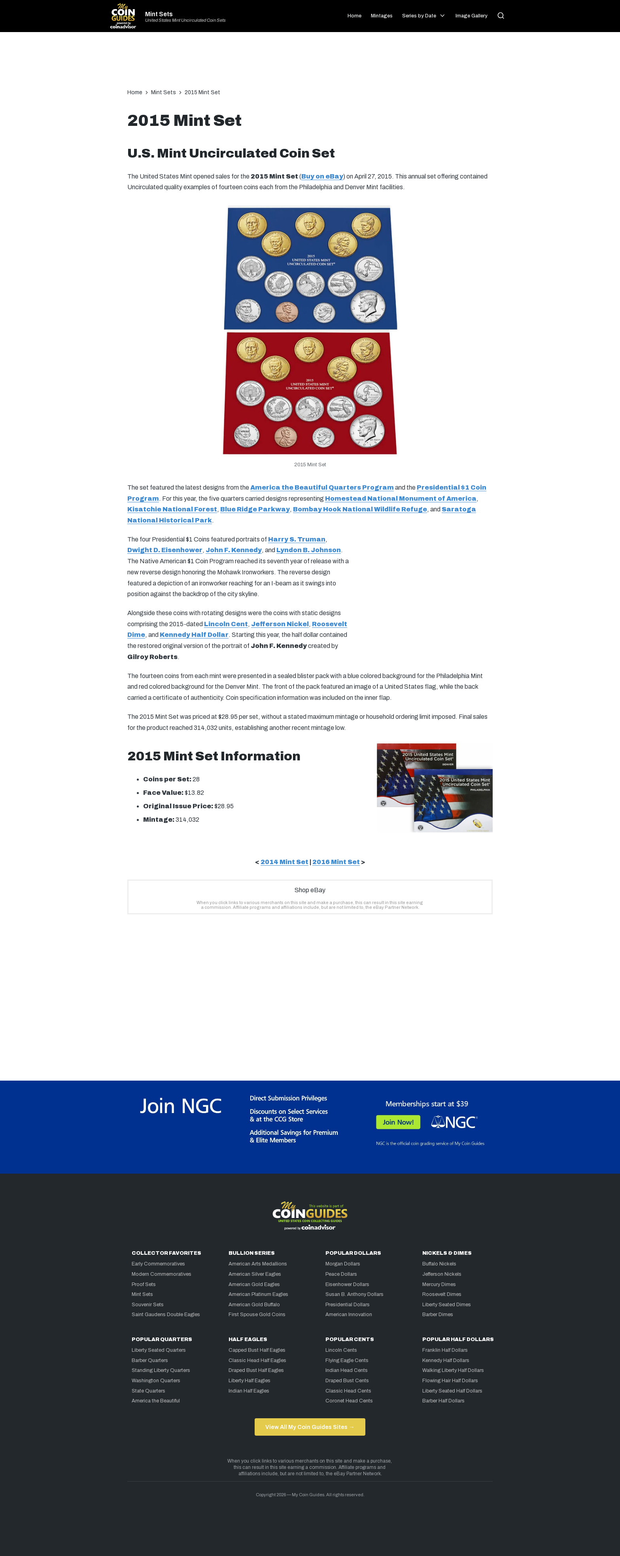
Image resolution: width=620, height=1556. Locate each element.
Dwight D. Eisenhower (164, 550)
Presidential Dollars (347, 1304)
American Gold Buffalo (254, 1304)
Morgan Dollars (342, 1264)
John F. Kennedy (234, 550)
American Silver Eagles (255, 1274)
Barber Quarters (150, 1360)
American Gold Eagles (254, 1284)
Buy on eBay (322, 176)
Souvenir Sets (148, 1304)
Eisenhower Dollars (347, 1284)
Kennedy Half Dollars (445, 1360)
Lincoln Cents (341, 1350)
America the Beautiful (156, 1401)
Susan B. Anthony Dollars (354, 1294)
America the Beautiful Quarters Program (322, 487)
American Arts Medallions (258, 1264)
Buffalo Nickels (439, 1264)
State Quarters (148, 1391)
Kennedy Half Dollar (194, 634)
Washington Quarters (156, 1380)
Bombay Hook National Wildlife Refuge (360, 509)
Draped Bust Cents (347, 1380)
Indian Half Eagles (249, 1391)
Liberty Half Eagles (249, 1380)
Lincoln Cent (226, 624)
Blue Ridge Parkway (255, 509)
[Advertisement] (310, 64)
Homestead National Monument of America (400, 498)
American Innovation (348, 1314)
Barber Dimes (437, 1314)
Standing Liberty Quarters (161, 1370)
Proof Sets (144, 1284)
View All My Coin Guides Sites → (309, 1427)
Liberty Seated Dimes (446, 1304)
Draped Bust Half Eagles (256, 1370)
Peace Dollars (341, 1274)
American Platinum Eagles (258, 1294)
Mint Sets (159, 14)
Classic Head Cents (348, 1391)
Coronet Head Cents (349, 1401)
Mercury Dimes (439, 1284)
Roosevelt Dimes (441, 1294)
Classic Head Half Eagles (257, 1360)
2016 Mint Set (336, 862)
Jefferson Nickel (280, 624)
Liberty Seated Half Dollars (452, 1391)
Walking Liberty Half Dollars (453, 1370)
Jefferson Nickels (441, 1274)
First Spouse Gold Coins (257, 1314)
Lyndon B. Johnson (308, 550)
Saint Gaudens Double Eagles (166, 1314)
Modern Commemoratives (161, 1274)
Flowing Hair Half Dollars (450, 1380)
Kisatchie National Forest (172, 509)
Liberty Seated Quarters (159, 1350)
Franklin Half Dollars (445, 1350)
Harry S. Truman (296, 539)
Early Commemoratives (158, 1264)
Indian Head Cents (346, 1370)
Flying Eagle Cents (347, 1360)
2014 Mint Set (284, 862)
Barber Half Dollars (443, 1401)
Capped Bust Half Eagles (257, 1350)
